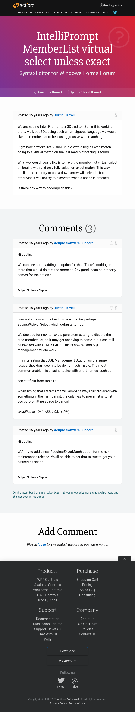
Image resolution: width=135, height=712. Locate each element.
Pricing (87, 585)
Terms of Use (77, 703)
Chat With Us (47, 634)
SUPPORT (77, 12)
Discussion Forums (47, 624)
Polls (47, 639)
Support (48, 610)
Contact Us (87, 634)
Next (90, 92)
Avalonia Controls (47, 585)
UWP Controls (47, 595)
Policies (87, 629)
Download (67, 651)
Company (87, 610)
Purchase (87, 571)
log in (42, 545)
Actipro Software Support (73, 243)
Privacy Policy (58, 703)
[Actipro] (23, 5)
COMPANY (92, 12)
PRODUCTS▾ (25, 12)
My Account (68, 661)
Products (48, 571)
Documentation (47, 619)
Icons (42, 600)
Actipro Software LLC (70, 699)
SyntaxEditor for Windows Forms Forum (67, 73)
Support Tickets (47, 629)
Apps (53, 600)
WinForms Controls (47, 590)
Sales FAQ (87, 590)
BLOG (106, 12)
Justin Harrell (64, 115)
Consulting (87, 595)
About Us (87, 619)
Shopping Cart (87, 580)
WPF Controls (47, 580)
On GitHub (87, 624)
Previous (48, 92)
